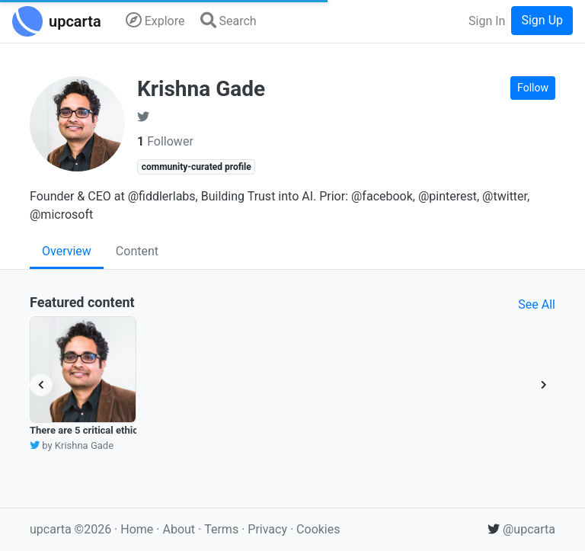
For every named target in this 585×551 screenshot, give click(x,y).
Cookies (318, 529)
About (178, 529)
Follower (165, 141)
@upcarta (521, 529)
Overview (66, 251)
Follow (532, 88)
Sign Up (542, 20)
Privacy (269, 529)
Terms (222, 529)
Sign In (486, 21)
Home (136, 529)
